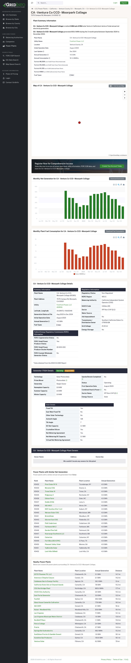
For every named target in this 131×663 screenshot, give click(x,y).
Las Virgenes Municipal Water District (48, 617)
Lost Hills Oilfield (51, 551)
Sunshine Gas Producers (43, 638)
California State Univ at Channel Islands (48, 585)
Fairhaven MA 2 (50, 527)
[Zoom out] (124, 94)
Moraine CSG (50, 488)
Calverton (48, 537)
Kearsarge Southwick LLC (54, 534)
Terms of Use (117, 659)
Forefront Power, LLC (77, 41)
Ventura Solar (39, 641)
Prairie (36, 627)
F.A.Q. (126, 659)
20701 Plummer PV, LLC (43, 574)
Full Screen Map (116, 86)
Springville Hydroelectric (43, 631)
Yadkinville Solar (51, 548)
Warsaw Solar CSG (52, 513)
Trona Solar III (50, 491)
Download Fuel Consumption (115, 231)
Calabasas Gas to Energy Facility (46, 581)
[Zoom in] (124, 91)
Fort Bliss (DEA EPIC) (52, 541)
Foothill (37, 599)
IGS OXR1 (37, 606)
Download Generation (117, 179)
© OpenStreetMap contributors (118, 155)
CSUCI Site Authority (42, 592)
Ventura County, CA (66, 9)
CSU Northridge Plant (42, 588)
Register (124, 3)
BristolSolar (49, 516)
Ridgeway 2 (49, 495)
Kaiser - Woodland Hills (42, 609)
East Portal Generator (42, 595)
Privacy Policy (106, 659)
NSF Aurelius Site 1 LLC (53, 509)
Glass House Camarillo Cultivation (46, 602)
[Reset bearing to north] (124, 98)
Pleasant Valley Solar (53, 544)
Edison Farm (49, 498)
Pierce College (39, 624)
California (53, 9)
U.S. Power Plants (41, 9)
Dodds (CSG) (49, 502)
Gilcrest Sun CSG (51, 520)
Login (115, 3)
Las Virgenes (39, 613)
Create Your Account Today (112, 166)
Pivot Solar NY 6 (51, 484)
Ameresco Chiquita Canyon (44, 578)
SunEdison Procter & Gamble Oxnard (47, 634)
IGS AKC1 (48, 505)
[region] (14, 335)
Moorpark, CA (79, 9)
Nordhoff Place (39, 620)
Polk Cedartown (51, 523)
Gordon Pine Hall (51, 530)
